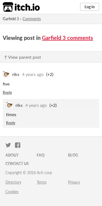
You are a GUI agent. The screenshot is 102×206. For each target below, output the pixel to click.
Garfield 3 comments (67, 37)
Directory (13, 182)
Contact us (17, 163)
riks (15, 74)
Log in (90, 6)
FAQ (40, 155)
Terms (42, 182)
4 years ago (33, 74)
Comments (32, 18)
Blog (73, 155)
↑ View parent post (22, 57)
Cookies (11, 191)
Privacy (74, 182)
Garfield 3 (11, 18)
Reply (7, 92)
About (11, 155)
